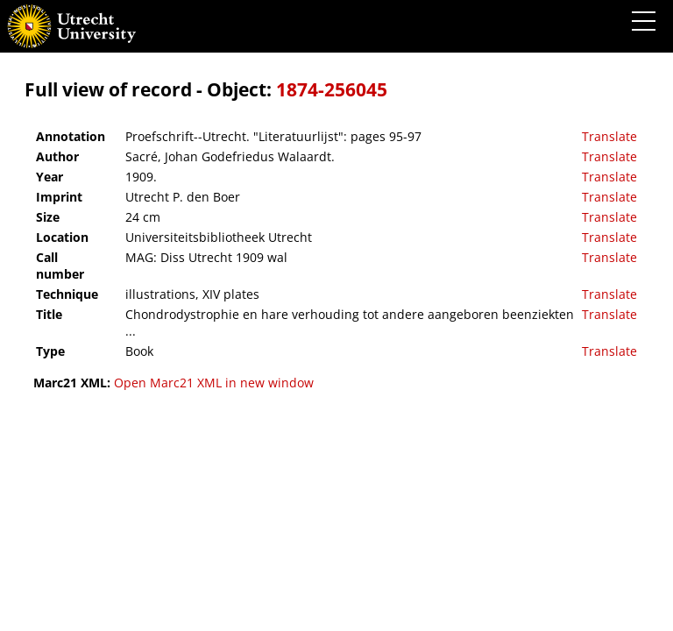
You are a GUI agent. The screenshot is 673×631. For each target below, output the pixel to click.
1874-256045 (331, 89)
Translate (609, 136)
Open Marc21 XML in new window (214, 382)
